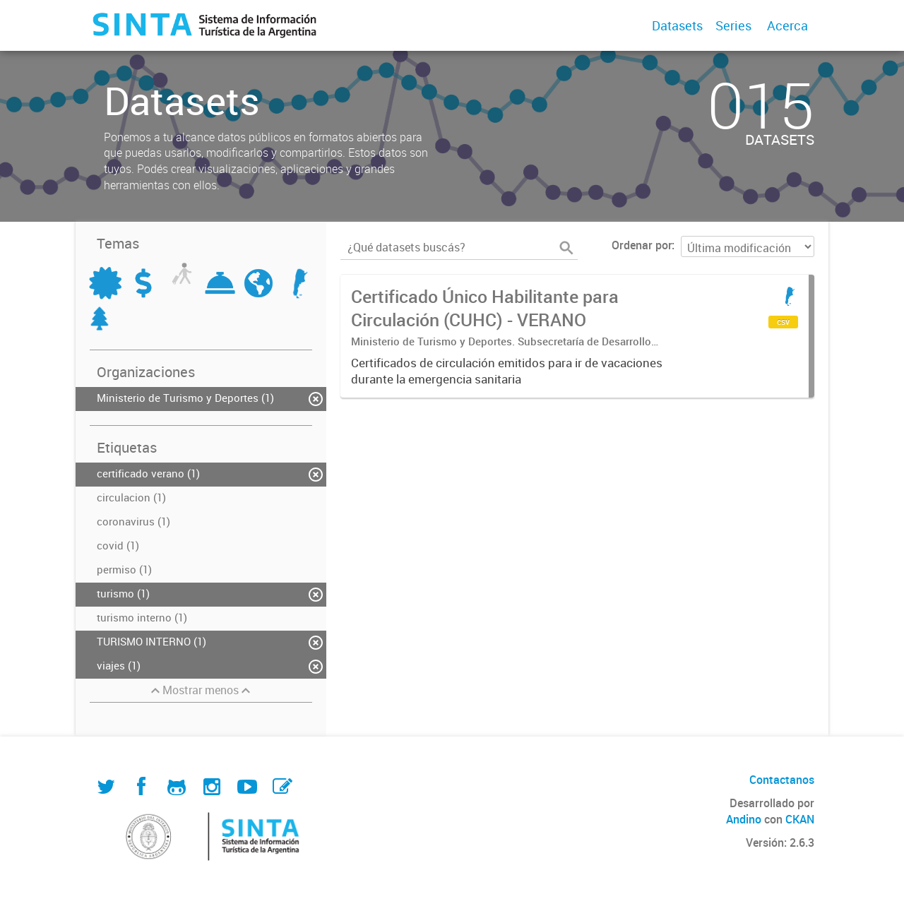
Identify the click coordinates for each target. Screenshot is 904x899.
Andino (743, 819)
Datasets (677, 25)
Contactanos (781, 779)
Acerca (787, 25)
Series (733, 25)
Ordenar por (642, 245)
